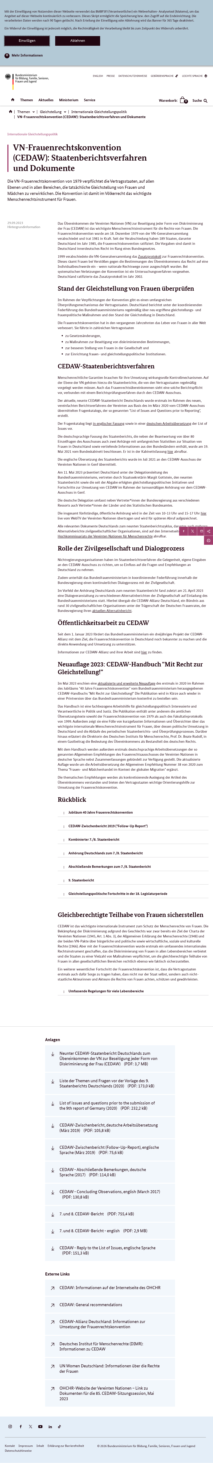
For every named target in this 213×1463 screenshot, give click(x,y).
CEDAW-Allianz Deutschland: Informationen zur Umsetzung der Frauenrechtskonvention (102, 1324)
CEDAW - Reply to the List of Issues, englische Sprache (107, 1250)
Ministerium (68, 100)
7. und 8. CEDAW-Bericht (96, 1213)
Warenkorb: (172, 100)
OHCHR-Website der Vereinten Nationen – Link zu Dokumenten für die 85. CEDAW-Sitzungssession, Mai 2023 (106, 1393)
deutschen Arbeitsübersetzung (168, 424)
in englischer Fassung (108, 424)
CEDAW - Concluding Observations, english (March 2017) (109, 1194)
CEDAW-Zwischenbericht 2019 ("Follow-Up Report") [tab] (108, 826)
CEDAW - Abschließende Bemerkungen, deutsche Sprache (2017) (102, 1172)
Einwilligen (27, 40)
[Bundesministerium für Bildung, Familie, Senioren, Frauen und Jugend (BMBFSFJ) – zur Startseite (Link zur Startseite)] (26, 81)
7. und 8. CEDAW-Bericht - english (103, 1230)
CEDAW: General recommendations (90, 1304)
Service (89, 100)
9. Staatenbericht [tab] (81, 880)
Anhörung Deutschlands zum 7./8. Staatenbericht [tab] (105, 853)
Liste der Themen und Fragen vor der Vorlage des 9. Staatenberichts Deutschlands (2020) (106, 1083)
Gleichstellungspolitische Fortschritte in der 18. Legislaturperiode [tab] (117, 893)
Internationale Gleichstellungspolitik (99, 112)
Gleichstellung (50, 112)
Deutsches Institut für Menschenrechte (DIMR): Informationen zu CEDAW (101, 1346)
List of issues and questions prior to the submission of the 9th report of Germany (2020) (107, 1105)
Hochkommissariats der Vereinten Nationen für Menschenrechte (105, 536)
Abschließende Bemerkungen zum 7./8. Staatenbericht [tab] (109, 866)
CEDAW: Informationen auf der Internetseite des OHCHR (110, 1287)
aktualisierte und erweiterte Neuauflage (126, 683)
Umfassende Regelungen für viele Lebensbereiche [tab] (106, 991)
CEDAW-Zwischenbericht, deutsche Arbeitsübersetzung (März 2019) (108, 1127)
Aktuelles (46, 100)
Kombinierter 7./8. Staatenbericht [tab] (93, 839)
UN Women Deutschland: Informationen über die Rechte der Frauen (109, 1368)
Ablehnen (77, 40)
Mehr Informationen (27, 55)
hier (170, 452)
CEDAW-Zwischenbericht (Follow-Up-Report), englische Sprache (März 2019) (109, 1150)
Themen (26, 100)
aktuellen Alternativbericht (112, 611)
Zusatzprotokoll (149, 256)
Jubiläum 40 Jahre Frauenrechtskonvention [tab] (100, 812)
